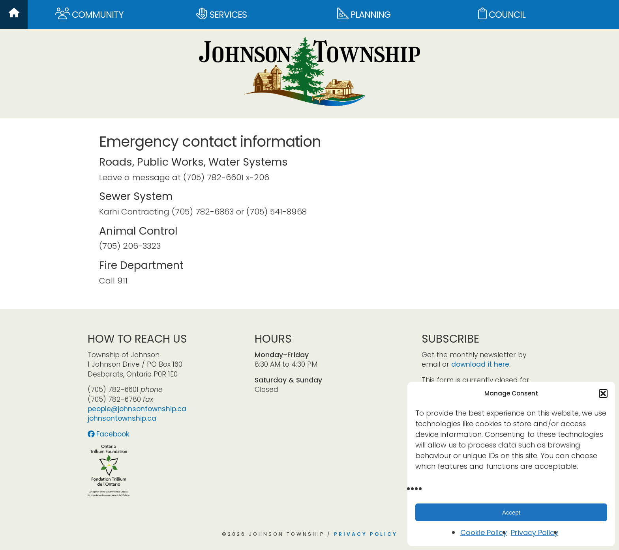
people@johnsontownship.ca (137, 409)
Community (89, 14)
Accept (511, 512)
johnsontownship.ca (122, 418)
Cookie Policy (483, 532)
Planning (363, 14)
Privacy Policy (534, 532)
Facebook (108, 434)
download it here (480, 364)
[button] (603, 393)
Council (501, 14)
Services (221, 14)
